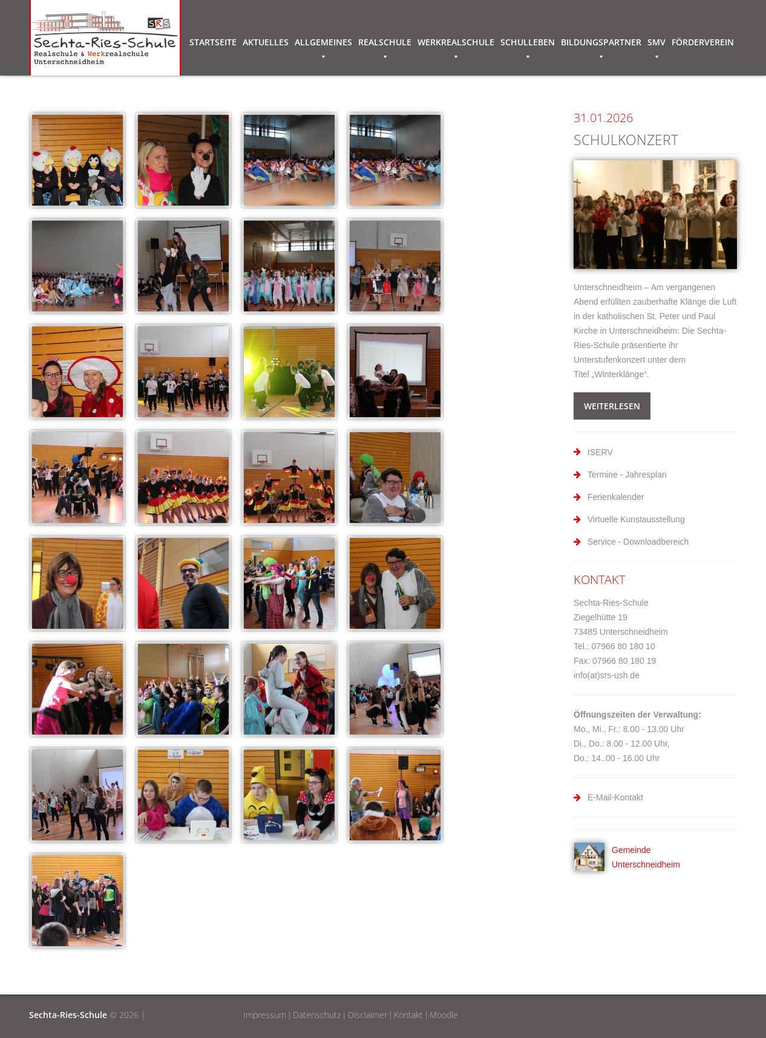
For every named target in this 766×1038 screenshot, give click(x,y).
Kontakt (408, 1014)
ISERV (600, 452)
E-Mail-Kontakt (615, 797)
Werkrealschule (455, 44)
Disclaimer (367, 1014)
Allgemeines (323, 44)
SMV (656, 44)
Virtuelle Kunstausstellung (636, 519)
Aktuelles (266, 42)
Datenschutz (317, 1014)
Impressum (264, 1014)
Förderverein (703, 42)
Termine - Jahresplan (627, 474)
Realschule (384, 44)
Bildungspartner (601, 44)
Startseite (213, 42)
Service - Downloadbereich (638, 542)
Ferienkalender (616, 497)
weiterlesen (612, 406)
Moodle (444, 1014)
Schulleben (527, 44)
